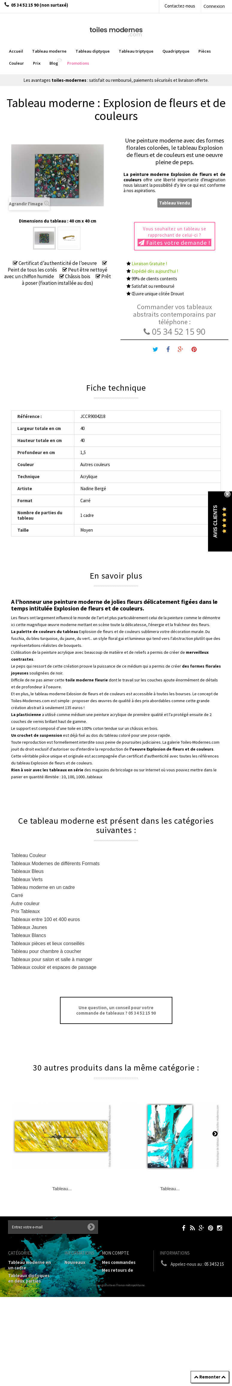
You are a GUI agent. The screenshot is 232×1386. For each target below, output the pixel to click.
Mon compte (115, 1253)
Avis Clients (215, 521)
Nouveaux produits (74, 1265)
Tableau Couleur (28, 855)
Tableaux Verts (27, 879)
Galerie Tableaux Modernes (25, 1346)
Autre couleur (25, 903)
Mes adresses (115, 1291)
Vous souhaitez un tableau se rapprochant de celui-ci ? (174, 236)
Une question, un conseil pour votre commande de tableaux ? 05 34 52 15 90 (116, 1010)
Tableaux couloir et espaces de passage (54, 967)
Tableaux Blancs (28, 935)
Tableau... (62, 1188)
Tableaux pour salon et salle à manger (51, 959)
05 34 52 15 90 (174, 331)
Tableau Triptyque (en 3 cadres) (31, 1291)
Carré (17, 895)
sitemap (72, 1289)
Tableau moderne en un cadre (43, 887)
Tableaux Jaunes (29, 927)
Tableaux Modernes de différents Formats (55, 863)
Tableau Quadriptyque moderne (31, 1304)
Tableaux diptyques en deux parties (28, 1278)
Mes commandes (118, 1262)
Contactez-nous (180, 6)
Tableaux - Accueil (27, 1370)
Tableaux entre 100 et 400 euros (45, 919)
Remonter (210, 1377)
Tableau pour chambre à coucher (46, 951)
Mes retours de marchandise (117, 1272)
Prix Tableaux (25, 911)
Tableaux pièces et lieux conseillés (48, 943)
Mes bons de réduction (125, 1312)
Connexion (214, 6)
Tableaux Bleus (27, 871)
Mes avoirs (112, 1283)
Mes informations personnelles (120, 1301)
